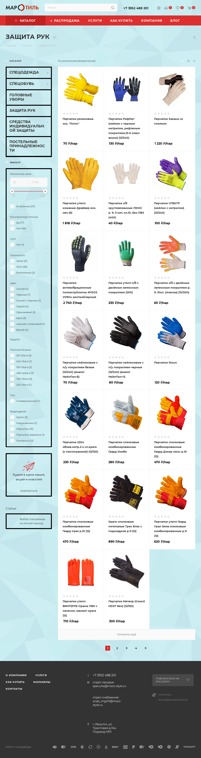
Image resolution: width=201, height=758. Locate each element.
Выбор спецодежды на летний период (32, 521)
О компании (16, 675)
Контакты (14, 688)
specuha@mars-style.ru (109, 686)
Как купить (15, 681)
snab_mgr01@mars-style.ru (107, 703)
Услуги (41, 675)
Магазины (41, 681)
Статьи (11, 508)
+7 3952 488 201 (135, 8)
